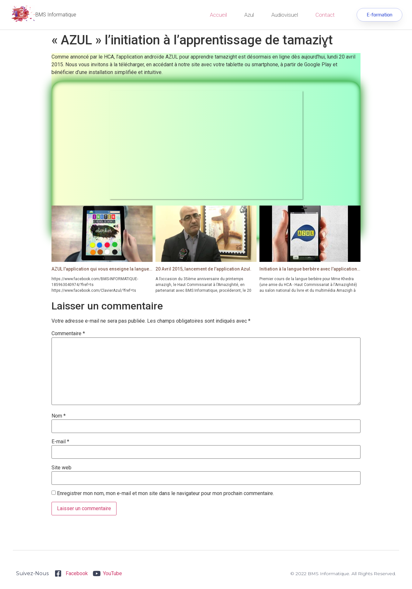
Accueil (218, 15)
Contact (325, 15)
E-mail (60, 441)
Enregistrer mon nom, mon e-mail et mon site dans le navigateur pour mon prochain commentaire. (165, 493)
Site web (61, 467)
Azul (249, 15)
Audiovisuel (284, 15)
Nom (59, 416)
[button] (378, 15)
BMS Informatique (55, 15)
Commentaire (68, 333)
